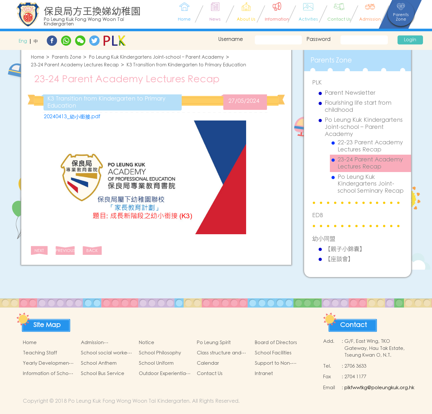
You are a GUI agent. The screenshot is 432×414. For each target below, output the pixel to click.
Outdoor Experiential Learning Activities (163, 373)
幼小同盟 (323, 239)
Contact (353, 325)
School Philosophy (160, 353)
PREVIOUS (65, 251)
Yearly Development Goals (47, 363)
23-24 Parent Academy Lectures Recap (75, 65)
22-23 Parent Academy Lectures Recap (370, 146)
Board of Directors (276, 342)
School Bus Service (102, 373)
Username (230, 39)
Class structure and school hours (219, 353)
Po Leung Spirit (214, 342)
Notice (146, 342)
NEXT (39, 251)
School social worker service (105, 353)
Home (37, 57)
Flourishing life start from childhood (358, 106)
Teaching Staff (40, 353)
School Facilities (273, 353)
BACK (92, 251)
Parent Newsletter (350, 93)
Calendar (208, 363)
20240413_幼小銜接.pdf (72, 116)
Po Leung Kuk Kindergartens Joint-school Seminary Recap (371, 184)
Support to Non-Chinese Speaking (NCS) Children (276, 363)
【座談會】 (339, 259)
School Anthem (99, 363)
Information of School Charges (48, 373)
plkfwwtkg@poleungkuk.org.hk (379, 387)
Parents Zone (66, 57)
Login (410, 40)
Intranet (264, 373)
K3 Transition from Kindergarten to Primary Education (186, 65)
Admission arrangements (97, 342)
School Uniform (156, 363)
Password (318, 39)
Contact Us (210, 373)
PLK (317, 83)
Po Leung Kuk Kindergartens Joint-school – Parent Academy (156, 57)
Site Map (47, 325)
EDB (317, 215)
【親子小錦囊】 (345, 249)
